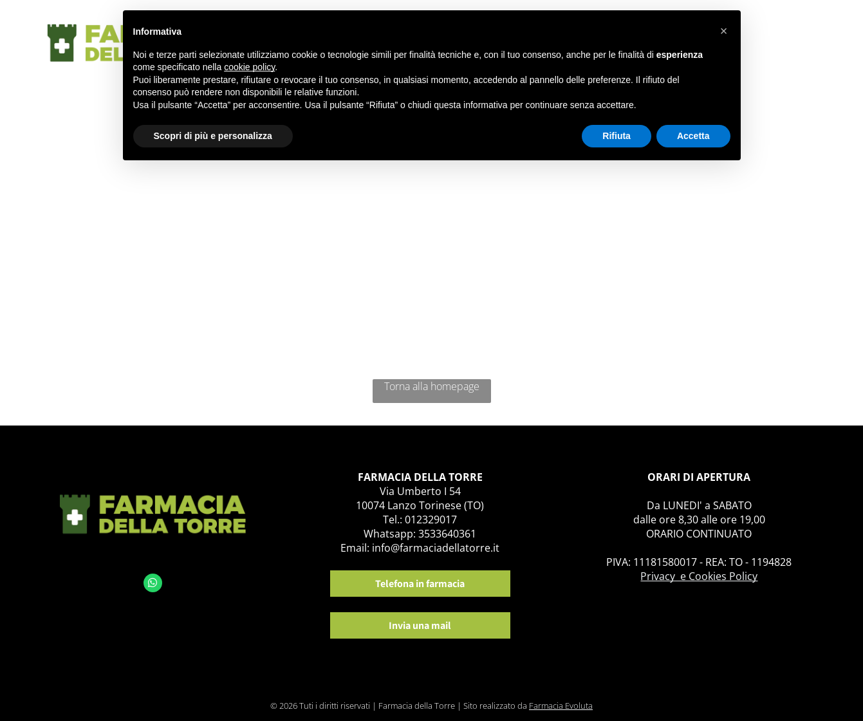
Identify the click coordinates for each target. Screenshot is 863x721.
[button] (724, 31)
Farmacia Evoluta (561, 705)
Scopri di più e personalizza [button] (213, 136)
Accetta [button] (693, 136)
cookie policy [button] (249, 67)
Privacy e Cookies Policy (698, 576)
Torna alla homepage (431, 386)
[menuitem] (772, 37)
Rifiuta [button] (616, 136)
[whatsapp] (153, 584)
